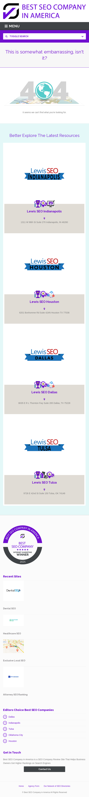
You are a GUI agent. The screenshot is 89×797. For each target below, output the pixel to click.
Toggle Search (16, 36)
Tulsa (11, 729)
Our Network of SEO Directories (57, 786)
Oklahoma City (16, 735)
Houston (13, 741)
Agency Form (33, 786)
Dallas (12, 717)
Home (21, 786)
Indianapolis (14, 723)
